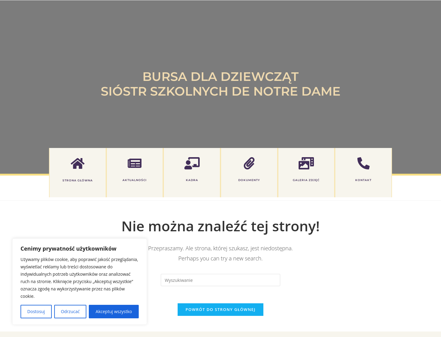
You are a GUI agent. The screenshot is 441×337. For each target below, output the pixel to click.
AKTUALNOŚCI (135, 180)
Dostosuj (36, 311)
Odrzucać (70, 311)
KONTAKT (363, 180)
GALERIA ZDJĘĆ (306, 180)
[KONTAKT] (363, 163)
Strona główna (77, 180)
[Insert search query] (220, 280)
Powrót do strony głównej (221, 311)
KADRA (192, 180)
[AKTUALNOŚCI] (135, 163)
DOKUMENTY (249, 180)
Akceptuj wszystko (114, 311)
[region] (79, 281)
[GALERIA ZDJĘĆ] (306, 163)
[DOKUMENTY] (249, 163)
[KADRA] (192, 163)
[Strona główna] (77, 163)
